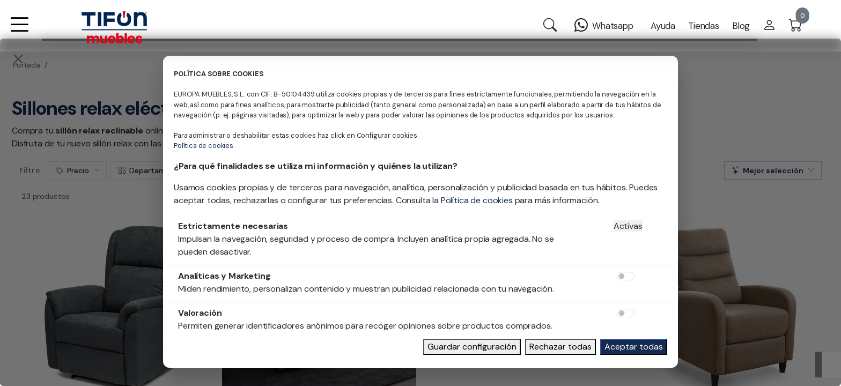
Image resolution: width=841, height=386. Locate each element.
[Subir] (828, 364)
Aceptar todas (633, 346)
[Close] (18, 59)
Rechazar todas (560, 346)
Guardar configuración (472, 346)
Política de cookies (203, 145)
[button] (19, 31)
